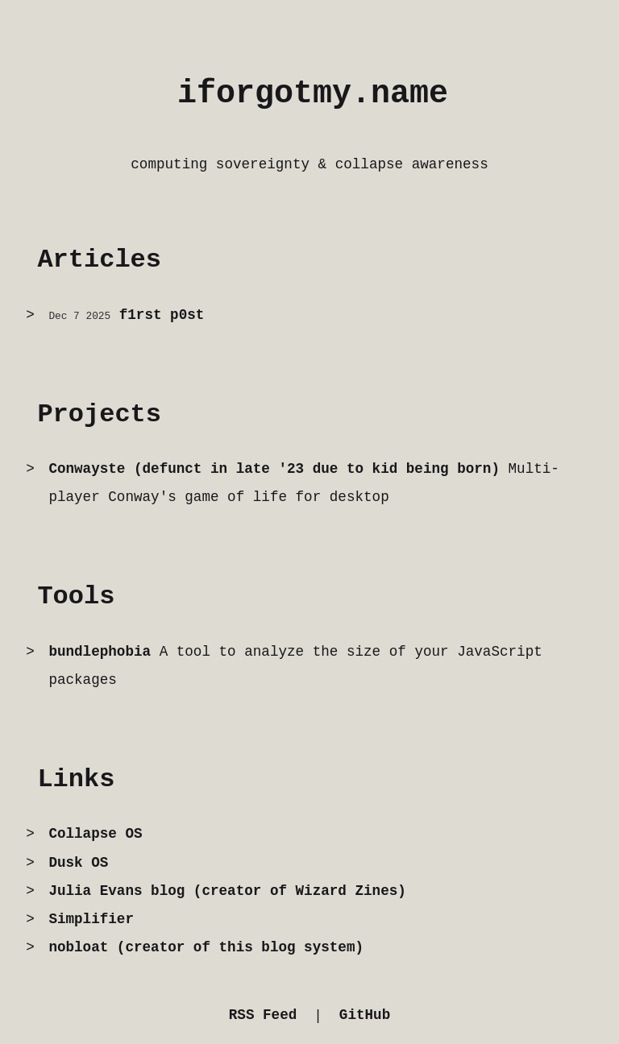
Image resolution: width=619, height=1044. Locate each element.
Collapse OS (95, 833)
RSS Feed (263, 1015)
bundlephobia (99, 651)
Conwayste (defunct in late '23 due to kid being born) (274, 468)
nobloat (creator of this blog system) (206, 947)
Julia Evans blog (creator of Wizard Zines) (226, 891)
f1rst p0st (162, 315)
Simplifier (91, 919)
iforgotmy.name (312, 94)
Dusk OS (78, 862)
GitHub (364, 1015)
